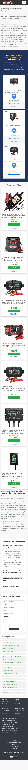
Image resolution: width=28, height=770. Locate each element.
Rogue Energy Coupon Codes (9, 730)
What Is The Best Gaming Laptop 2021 (11, 690)
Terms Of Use (5, 710)
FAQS (4, 535)
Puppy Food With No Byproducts (10, 684)
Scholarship (5, 708)
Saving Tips (5, 704)
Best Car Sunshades (7, 659)
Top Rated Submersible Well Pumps (11, 645)
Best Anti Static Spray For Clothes (10, 654)
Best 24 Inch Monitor (7, 667)
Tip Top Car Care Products (9, 648)
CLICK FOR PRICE (14, 103)
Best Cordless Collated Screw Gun (10, 665)
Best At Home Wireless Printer (9, 651)
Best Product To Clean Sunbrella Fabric (11, 640)
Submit (14, 629)
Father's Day (22, 513)
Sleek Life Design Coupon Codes (10, 733)
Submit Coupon (14, 746)
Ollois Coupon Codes (7, 726)
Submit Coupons (19, 704)
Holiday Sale (18, 699)
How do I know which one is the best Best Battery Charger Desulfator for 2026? (12, 578)
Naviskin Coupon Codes (8, 724)
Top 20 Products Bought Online (10, 687)
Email (5, 610)
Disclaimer (17, 706)
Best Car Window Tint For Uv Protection (11, 692)
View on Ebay (14, 228)
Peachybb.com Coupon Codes (10, 728)
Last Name (6, 605)
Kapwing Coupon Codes (8, 720)
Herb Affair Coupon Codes (9, 718)
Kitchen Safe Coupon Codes (9, 722)
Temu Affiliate (18, 716)
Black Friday (4, 514)
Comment (5, 537)
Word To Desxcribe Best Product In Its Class (12, 656)
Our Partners (5, 713)
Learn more (6, 533)
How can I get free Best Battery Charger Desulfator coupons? (11, 585)
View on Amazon (14, 227)
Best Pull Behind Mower (8, 670)
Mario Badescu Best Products (9, 681)
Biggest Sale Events (20, 708)
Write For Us (5, 701)
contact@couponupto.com (14, 742)
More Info (14, 224)
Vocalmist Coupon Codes (8, 735)
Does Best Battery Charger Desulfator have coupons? (13, 546)
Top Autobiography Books (8, 643)
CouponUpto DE (6, 716)
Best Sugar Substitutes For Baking (10, 673)
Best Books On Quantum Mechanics (11, 679)
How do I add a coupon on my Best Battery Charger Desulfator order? (12, 571)
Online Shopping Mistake (19, 711)
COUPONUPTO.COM (16, 752)
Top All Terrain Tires (7, 676)
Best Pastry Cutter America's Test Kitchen (12, 662)
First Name (6, 599)
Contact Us (18, 701)
